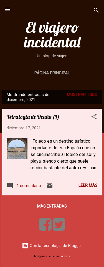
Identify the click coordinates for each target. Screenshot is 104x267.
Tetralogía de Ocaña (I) (33, 116)
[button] (94, 117)
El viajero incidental (52, 34)
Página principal (52, 72)
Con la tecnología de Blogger (52, 245)
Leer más (87, 185)
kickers (65, 256)
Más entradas (52, 206)
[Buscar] (96, 11)
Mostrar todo (82, 94)
